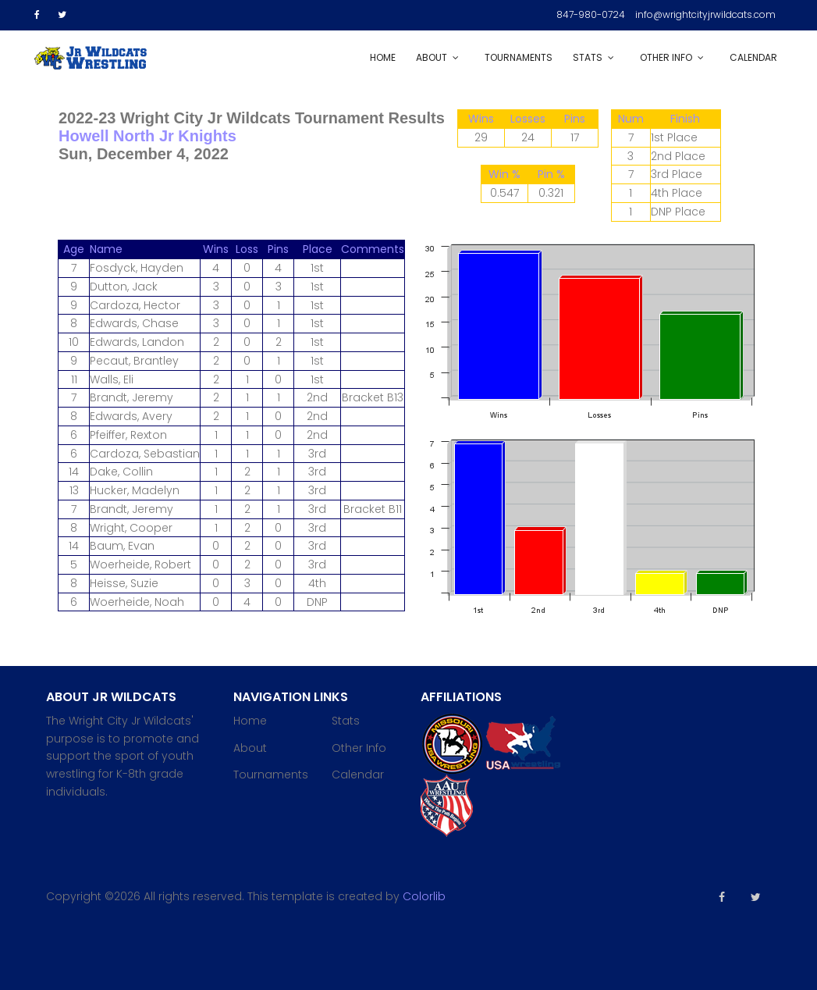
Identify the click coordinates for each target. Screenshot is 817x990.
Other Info (666, 57)
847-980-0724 (590, 14)
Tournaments (518, 57)
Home (383, 57)
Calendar (753, 57)
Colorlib (424, 896)
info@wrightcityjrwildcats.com (705, 14)
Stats (587, 57)
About (431, 57)
